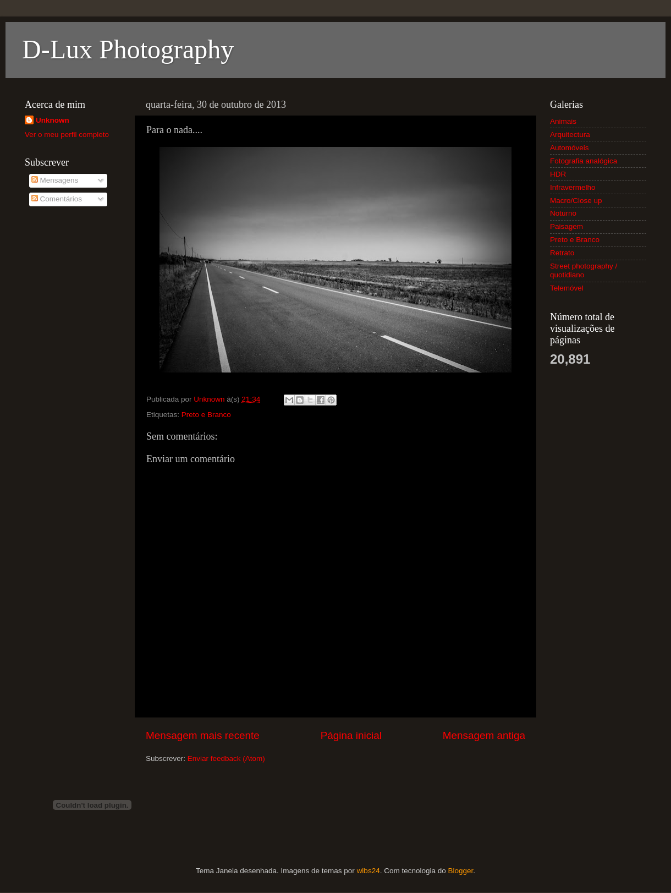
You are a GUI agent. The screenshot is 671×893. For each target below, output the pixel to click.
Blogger (460, 871)
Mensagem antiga (484, 735)
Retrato (562, 253)
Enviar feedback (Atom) (226, 758)
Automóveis (569, 148)
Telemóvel (567, 288)
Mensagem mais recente (203, 735)
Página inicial (351, 735)
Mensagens (55, 180)
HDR (558, 174)
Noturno (563, 213)
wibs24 (368, 871)
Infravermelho (573, 187)
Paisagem (566, 226)
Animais (563, 121)
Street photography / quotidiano (583, 270)
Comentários (56, 199)
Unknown (52, 120)
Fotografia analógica (583, 161)
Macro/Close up (576, 200)
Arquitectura (570, 134)
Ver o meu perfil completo (67, 134)
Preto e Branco (206, 414)
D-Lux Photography (128, 49)
